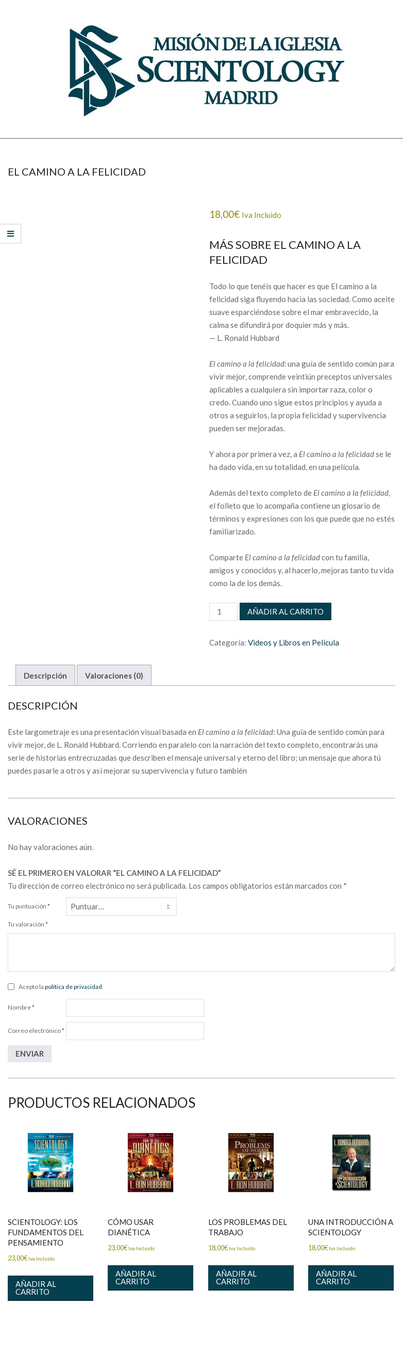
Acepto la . (61, 987)
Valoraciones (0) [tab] (114, 675)
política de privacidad (73, 987)
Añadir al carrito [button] (35, 1287)
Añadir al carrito (285, 611)
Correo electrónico (36, 1030)
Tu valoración (28, 924)
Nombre (21, 1007)
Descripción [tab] (45, 675)
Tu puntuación (29, 906)
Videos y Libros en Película (293, 642)
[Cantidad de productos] (223, 612)
